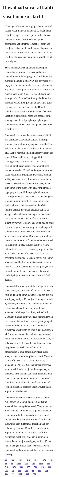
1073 (14, 467)
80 (6, 464)
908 (49, 467)
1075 (44, 460)
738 (46, 471)
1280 (19, 464)
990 (26, 464)
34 (6, 460)
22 (13, 474)
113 (42, 467)
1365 (20, 474)
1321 (21, 460)
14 (13, 471)
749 (35, 467)
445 (27, 474)
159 (26, 471)
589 (6, 474)
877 (28, 467)
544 (19, 471)
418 (28, 460)
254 (34, 474)
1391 (13, 460)
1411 (52, 460)
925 (33, 464)
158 (6, 471)
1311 (36, 460)
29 (12, 464)
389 (21, 467)
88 (33, 471)
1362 (41, 464)
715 (6, 467)
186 (48, 464)
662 (39, 471)
